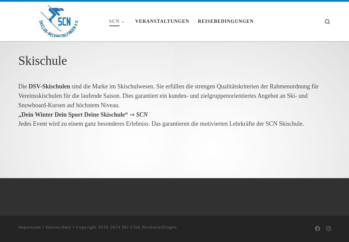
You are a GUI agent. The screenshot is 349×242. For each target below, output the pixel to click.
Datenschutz (58, 227)
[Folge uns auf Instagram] (328, 229)
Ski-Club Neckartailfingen (149, 227)
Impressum (29, 227)
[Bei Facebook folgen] (317, 229)
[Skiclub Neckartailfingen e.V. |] (58, 20)
